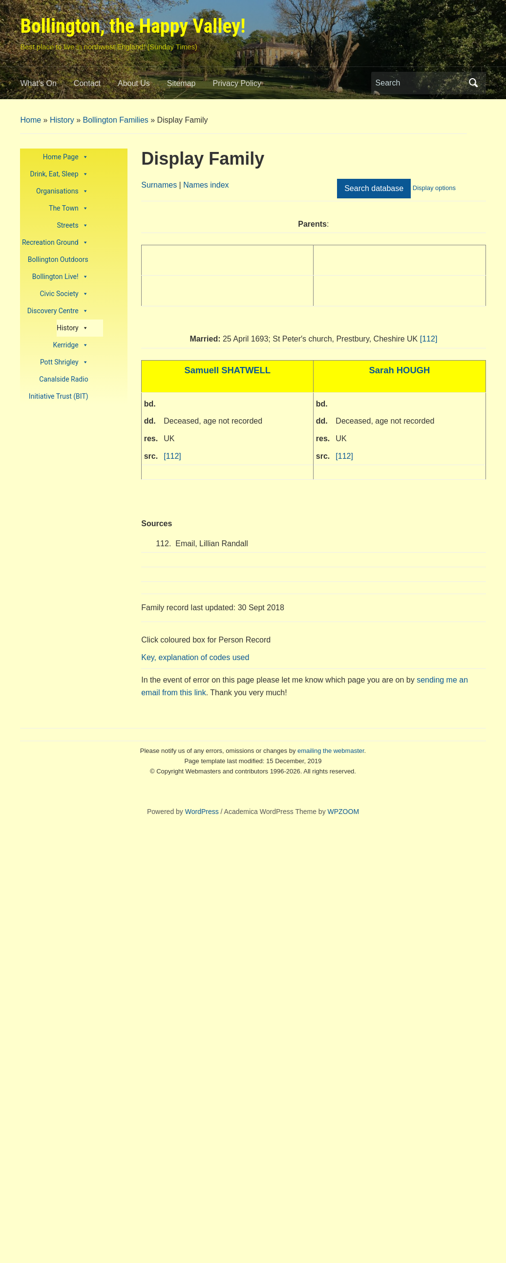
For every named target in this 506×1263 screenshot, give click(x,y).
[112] (429, 339)
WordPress (202, 811)
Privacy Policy (237, 83)
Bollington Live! (60, 276)
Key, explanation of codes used (195, 657)
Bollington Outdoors (58, 259)
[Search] (419, 83)
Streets (72, 225)
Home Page (65, 157)
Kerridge (70, 345)
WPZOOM (343, 811)
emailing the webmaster (330, 750)
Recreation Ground (55, 242)
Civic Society (64, 293)
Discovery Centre (57, 311)
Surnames (159, 185)
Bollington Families (115, 120)
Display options (434, 188)
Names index (206, 185)
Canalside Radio (63, 379)
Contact (87, 83)
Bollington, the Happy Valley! (132, 26)
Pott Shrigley (64, 362)
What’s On (38, 83)
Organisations (62, 191)
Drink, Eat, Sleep (59, 174)
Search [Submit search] (473, 83)
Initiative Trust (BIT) (58, 396)
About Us (134, 83)
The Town (68, 208)
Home (30, 120)
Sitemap (181, 83)
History (62, 120)
